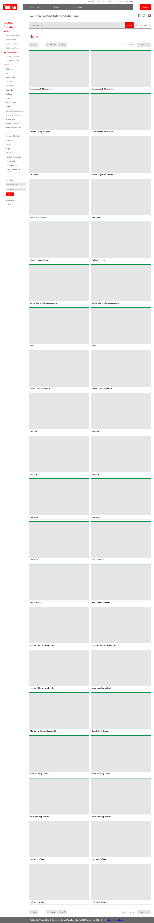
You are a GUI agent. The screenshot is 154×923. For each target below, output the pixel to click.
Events (8, 144)
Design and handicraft (14, 136)
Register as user (11, 200)
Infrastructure (10, 153)
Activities (9, 140)
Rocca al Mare (11, 103)
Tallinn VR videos (12, 56)
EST (126, 2)
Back (35, 45)
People (8, 149)
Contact (56, 7)
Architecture (10, 119)
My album (78, 7)
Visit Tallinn (91, 2)
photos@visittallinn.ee (115, 920)
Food (7, 132)
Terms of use (34, 7)
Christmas (9, 69)
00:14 (120, 2)
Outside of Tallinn (12, 115)
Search (129, 25)
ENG (131, 2)
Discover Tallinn (12, 44)
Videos (6, 31)
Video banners (11, 40)
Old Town (9, 81)
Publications (8, 27)
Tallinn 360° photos (13, 61)
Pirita (8, 98)
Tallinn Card (10, 161)
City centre (10, 86)
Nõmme (9, 107)
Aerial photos (10, 77)
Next (61, 45)
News (105, 2)
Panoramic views (12, 124)
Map (99, 2)
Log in (145, 7)
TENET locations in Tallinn (13, 171)
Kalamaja (9, 90)
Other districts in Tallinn (14, 111)
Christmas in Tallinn (13, 48)
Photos (6, 65)
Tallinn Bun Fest (12, 165)
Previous (53, 45)
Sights (8, 73)
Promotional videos (13, 35)
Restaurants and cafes (13, 128)
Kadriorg (9, 94)
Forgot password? (11, 204)
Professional (113, 2)
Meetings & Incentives (14, 157)
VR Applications (10, 52)
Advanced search (142, 25)
